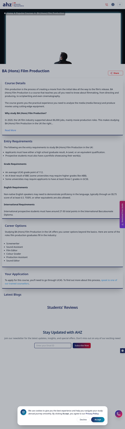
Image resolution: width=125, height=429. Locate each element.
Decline (83, 419)
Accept (98, 419)
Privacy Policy (92, 413)
